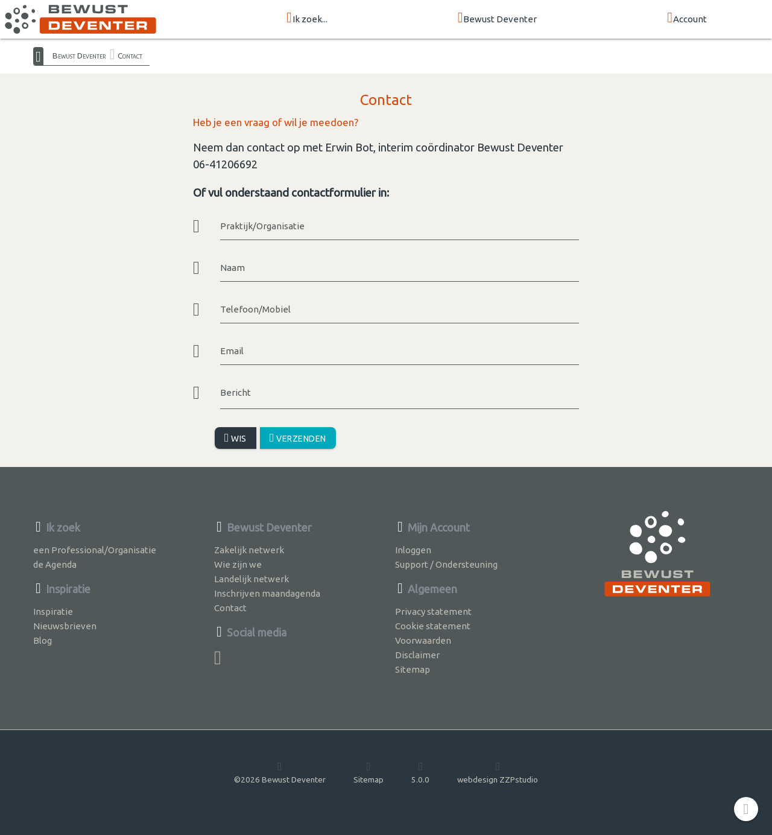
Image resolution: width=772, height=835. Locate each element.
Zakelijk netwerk (249, 550)
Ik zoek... (306, 18)
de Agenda (55, 564)
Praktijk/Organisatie (262, 226)
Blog (42, 640)
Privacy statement (433, 611)
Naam (232, 267)
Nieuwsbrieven (64, 626)
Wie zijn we (238, 564)
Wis (235, 437)
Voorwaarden (423, 640)
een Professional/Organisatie (94, 550)
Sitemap (412, 669)
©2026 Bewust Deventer (280, 772)
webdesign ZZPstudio (497, 772)
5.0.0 (420, 772)
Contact (130, 55)
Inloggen (413, 550)
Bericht (235, 392)
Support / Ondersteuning (446, 564)
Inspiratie (53, 611)
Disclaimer (417, 655)
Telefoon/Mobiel (255, 309)
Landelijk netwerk (251, 579)
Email (232, 351)
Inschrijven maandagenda (267, 593)
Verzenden (298, 437)
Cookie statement (432, 626)
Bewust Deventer (497, 18)
